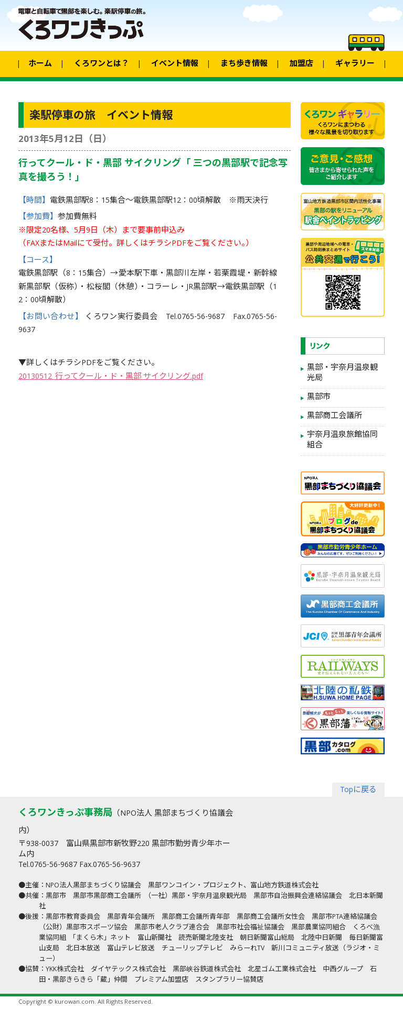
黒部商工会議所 (334, 416)
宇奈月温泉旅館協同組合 (342, 440)
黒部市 (319, 397)
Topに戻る (358, 790)
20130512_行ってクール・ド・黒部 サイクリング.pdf (110, 377)
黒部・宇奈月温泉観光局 (342, 373)
